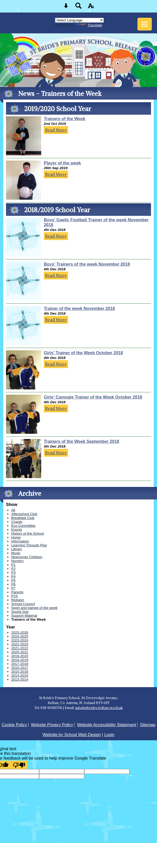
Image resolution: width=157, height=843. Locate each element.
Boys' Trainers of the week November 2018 (87, 264)
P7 (13, 588)
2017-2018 (19, 664)
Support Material (24, 616)
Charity (16, 522)
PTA (14, 596)
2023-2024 (19, 640)
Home (16, 537)
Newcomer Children (26, 557)
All (13, 510)
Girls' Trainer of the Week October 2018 (83, 352)
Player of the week (62, 163)
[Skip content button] (66, 7)
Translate (89, 25)
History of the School (27, 533)
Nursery (17, 561)
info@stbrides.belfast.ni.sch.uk (99, 708)
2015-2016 (19, 672)
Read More (56, 130)
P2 (13, 569)
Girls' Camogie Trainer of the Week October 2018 (93, 397)
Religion (17, 600)
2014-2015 (19, 675)
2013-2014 (19, 679)
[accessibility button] (91, 7)
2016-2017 (19, 668)
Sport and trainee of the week (34, 608)
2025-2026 (19, 632)
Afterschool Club (24, 514)
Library (16, 549)
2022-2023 (19, 644)
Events (16, 530)
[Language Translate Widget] (79, 20)
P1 (13, 565)
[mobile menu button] (144, 24)
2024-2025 (19, 636)
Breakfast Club (22, 518)
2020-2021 (19, 652)
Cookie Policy (14, 725)
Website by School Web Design (72, 734)
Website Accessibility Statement (106, 725)
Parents (17, 592)
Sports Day (20, 612)
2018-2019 (19, 660)
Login (109, 734)
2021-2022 (19, 648)
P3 (13, 573)
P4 (13, 576)
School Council (23, 604)
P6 (13, 584)
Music (16, 553)
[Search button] (78, 7)
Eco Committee (23, 526)
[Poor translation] (19, 765)
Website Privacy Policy (52, 725)
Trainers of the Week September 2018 (81, 441)
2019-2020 (19, 656)
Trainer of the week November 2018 (79, 308)
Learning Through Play (29, 545)
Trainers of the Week (64, 118)
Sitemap (147, 725)
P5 (13, 580)
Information (20, 541)
